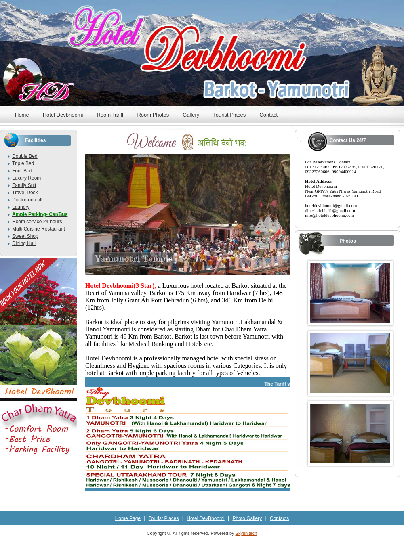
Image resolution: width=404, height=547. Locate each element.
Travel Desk (25, 192)
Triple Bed (23, 163)
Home (22, 115)
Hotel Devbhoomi (63, 115)
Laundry (20, 207)
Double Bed (25, 156)
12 (229, 263)
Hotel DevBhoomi (205, 518)
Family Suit (24, 185)
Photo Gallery (247, 518)
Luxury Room (26, 178)
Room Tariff (110, 115)
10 (214, 263)
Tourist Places (229, 115)
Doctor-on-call (27, 200)
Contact (268, 115)
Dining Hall (24, 243)
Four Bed (22, 171)
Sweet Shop (25, 236)
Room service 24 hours (37, 221)
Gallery (191, 115)
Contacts (279, 518)
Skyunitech (246, 533)
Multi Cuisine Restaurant (38, 229)
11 (222, 263)
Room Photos (153, 115)
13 (149, 269)
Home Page (128, 518)
